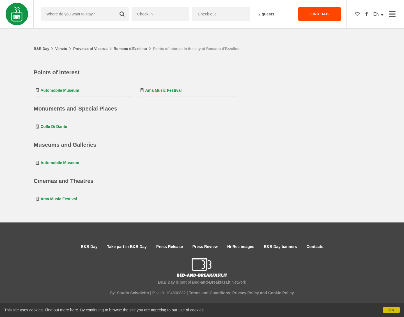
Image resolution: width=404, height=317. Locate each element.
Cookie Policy (281, 293)
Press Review (205, 246)
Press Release (169, 246)
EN (378, 14)
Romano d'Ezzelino (130, 49)
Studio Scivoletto (133, 293)
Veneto (61, 49)
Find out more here (61, 310)
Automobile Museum (59, 90)
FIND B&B (319, 14)
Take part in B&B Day (127, 246)
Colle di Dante (53, 126)
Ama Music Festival (163, 90)
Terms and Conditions (209, 293)
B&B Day (41, 49)
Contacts (314, 246)
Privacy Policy (245, 293)
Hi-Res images (240, 246)
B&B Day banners (280, 246)
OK (391, 310)
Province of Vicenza (90, 49)
